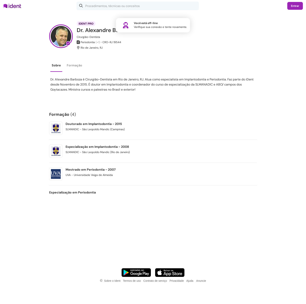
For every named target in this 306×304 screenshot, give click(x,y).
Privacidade (177, 280)
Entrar (295, 6)
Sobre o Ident (112, 280)
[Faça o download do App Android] (136, 272)
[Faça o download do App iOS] (169, 272)
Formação (74, 65)
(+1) (98, 42)
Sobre (56, 65)
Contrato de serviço (155, 280)
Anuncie (201, 280)
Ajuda (189, 280)
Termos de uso (132, 280)
